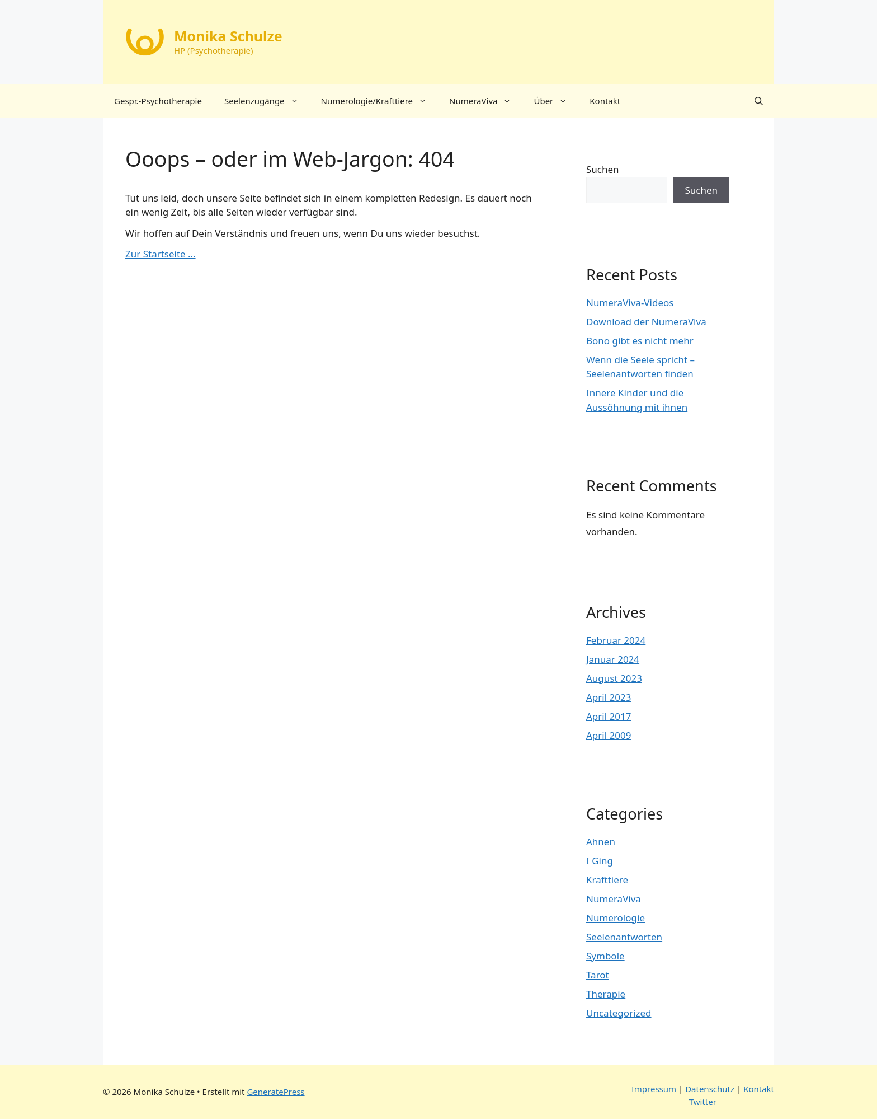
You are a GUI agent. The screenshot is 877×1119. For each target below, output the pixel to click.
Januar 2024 (612, 659)
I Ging (599, 860)
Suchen (602, 169)
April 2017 (608, 716)
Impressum (653, 1088)
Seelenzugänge (267, 101)
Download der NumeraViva (646, 321)
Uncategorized (619, 1012)
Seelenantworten (624, 936)
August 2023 (614, 678)
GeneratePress (275, 1091)
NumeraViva (485, 101)
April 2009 (608, 735)
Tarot (597, 974)
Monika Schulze (228, 35)
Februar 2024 (615, 640)
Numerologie (615, 917)
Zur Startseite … (160, 253)
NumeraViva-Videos (629, 302)
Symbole (605, 955)
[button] (758, 101)
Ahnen (600, 841)
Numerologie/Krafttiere (379, 101)
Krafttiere (607, 879)
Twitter (702, 1101)
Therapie (605, 993)
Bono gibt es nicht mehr (640, 340)
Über (556, 101)
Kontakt (605, 100)
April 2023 (608, 697)
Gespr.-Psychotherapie (158, 100)
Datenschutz (709, 1088)
